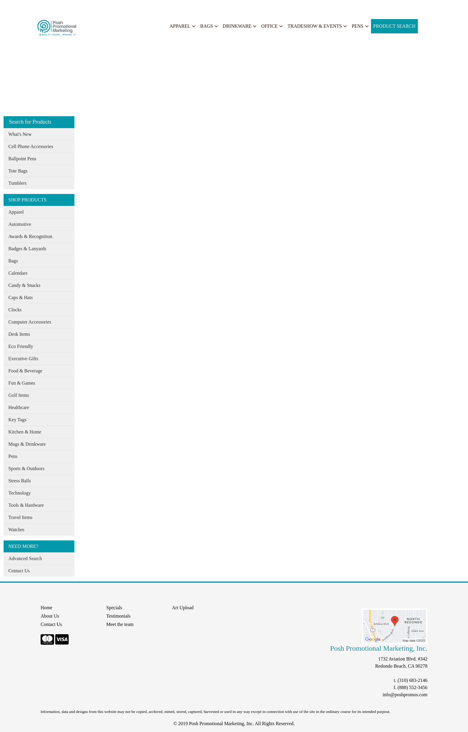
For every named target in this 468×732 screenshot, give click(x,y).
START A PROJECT (130, 6)
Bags (206, 26)
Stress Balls (19, 480)
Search (99, 6)
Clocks (14, 309)
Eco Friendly (20, 346)
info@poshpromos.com (405, 694)
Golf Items (18, 395)
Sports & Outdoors (26, 468)
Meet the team (120, 624)
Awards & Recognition (30, 236)
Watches (16, 529)
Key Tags (17, 419)
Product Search (394, 26)
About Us (30, 6)
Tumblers (17, 183)
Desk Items (19, 334)
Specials (81, 6)
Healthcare (18, 407)
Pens (357, 26)
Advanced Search (25, 558)
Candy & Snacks (24, 285)
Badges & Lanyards (27, 248)
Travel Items (20, 517)
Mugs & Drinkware (27, 444)
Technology (19, 492)
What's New (20, 134)
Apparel (180, 26)
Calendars (17, 273)
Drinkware (237, 26)
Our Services (56, 6)
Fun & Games (21, 383)
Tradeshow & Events (314, 26)
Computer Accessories (29, 321)
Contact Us (19, 570)
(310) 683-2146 (412, 680)
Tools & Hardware (26, 505)
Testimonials (118, 615)
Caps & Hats (20, 297)
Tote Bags (17, 170)
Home (11, 6)
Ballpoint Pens (22, 158)
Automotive (19, 224)
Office (269, 26)
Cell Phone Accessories (30, 146)
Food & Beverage (25, 370)
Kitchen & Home (24, 431)
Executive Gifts (23, 358)
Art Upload (182, 607)
